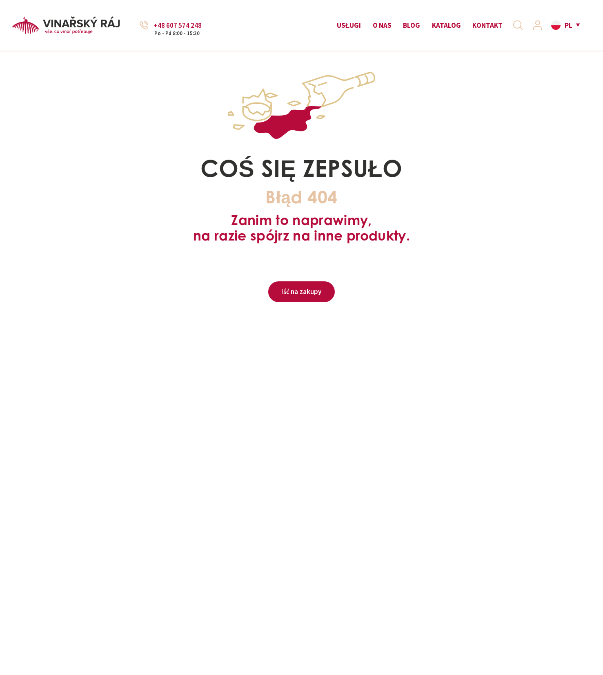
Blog (411, 25)
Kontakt (487, 25)
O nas (382, 25)
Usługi (349, 25)
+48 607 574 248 (178, 26)
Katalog (446, 25)
